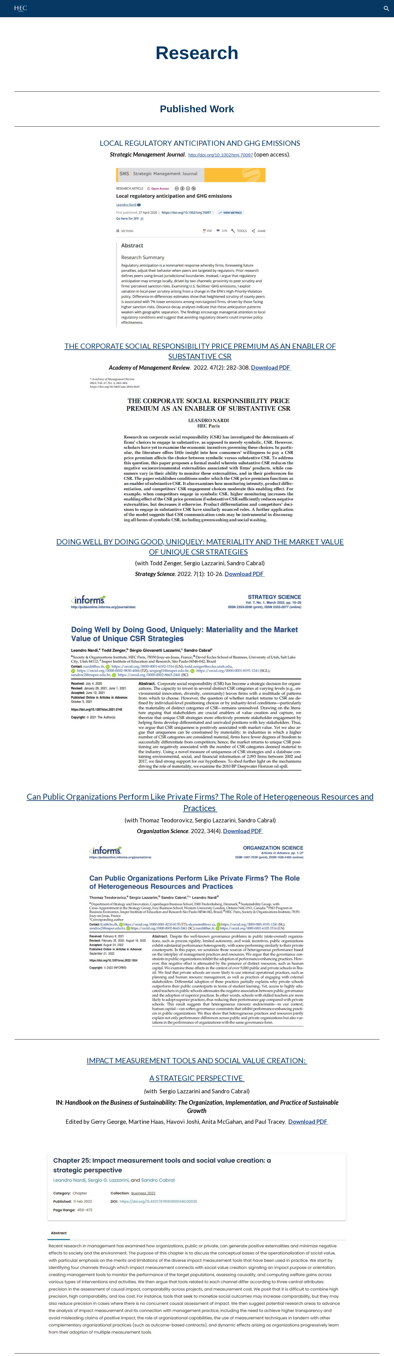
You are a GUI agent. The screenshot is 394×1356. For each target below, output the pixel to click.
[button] (386, 8)
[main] (197, 52)
